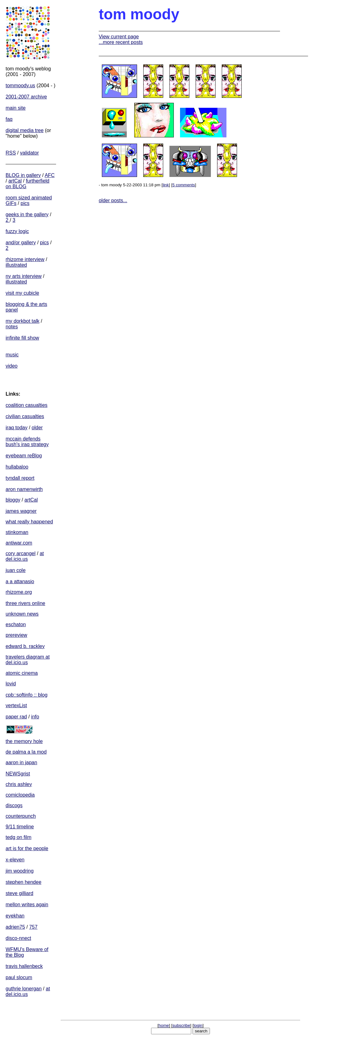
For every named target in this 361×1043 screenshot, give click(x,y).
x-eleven (15, 859)
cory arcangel (21, 553)
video (11, 366)
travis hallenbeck (24, 966)
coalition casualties (26, 405)
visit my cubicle (22, 293)
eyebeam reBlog (24, 455)
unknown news (22, 614)
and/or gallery (21, 242)
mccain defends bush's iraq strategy (27, 441)
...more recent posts (121, 42)
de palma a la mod (26, 752)
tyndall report (20, 478)
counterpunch (21, 816)
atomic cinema (22, 673)
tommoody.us (20, 85)
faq (9, 119)
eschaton (16, 624)
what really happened (29, 521)
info (35, 716)
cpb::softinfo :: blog (26, 695)
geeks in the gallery (27, 214)
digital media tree (25, 130)
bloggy (13, 499)
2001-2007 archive (26, 96)
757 (33, 927)
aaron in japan (21, 762)
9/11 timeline (20, 826)
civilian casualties (25, 416)
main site (16, 108)
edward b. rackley (25, 646)
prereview (16, 635)
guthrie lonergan (24, 988)
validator (29, 152)
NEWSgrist (18, 773)
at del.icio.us (25, 556)
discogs (14, 805)
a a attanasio (20, 581)
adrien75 (15, 927)
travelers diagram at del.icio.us (28, 659)
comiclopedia (20, 795)
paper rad (16, 716)
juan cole (16, 570)
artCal (15, 180)
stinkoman (17, 532)
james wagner (21, 511)
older (37, 427)
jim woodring (20, 871)
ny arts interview (24, 276)
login (198, 1025)
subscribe (181, 1025)
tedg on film (18, 837)
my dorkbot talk (22, 321)
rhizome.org (19, 592)
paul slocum (19, 977)
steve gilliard (19, 893)
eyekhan (15, 915)
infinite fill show (22, 338)
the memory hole (24, 741)
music (12, 354)
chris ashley (19, 784)
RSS (11, 152)
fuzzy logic (17, 231)
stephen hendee (23, 882)
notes (12, 326)
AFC (50, 175)
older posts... (113, 200)
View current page (119, 36)
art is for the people (27, 848)
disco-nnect (18, 938)
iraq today (16, 427)
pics (25, 203)
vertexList (16, 705)
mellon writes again (27, 904)
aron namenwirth (24, 489)
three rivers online (25, 603)
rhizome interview (25, 259)
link (166, 185)
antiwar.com (19, 542)
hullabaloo (17, 466)
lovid (11, 683)
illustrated (16, 265)
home (164, 1025)
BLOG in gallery (23, 175)
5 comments (183, 185)
